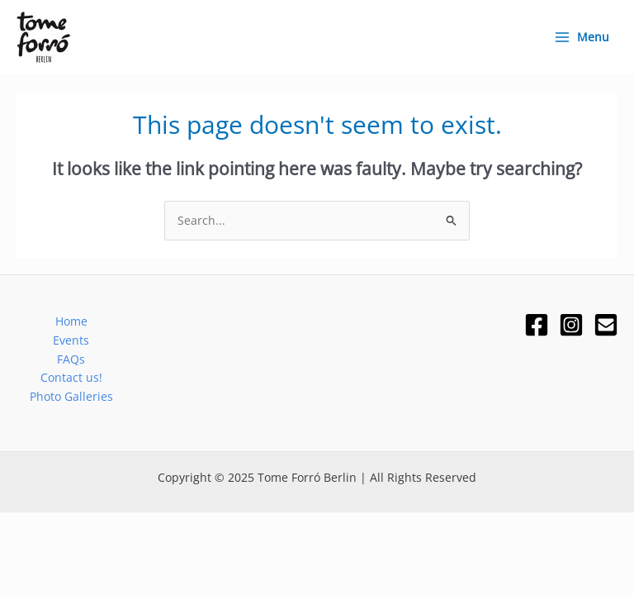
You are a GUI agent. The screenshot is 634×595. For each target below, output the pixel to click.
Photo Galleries (71, 396)
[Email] (606, 324)
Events (71, 340)
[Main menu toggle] (581, 37)
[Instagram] (571, 324)
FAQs (71, 359)
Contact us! (71, 377)
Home (71, 321)
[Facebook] (536, 324)
